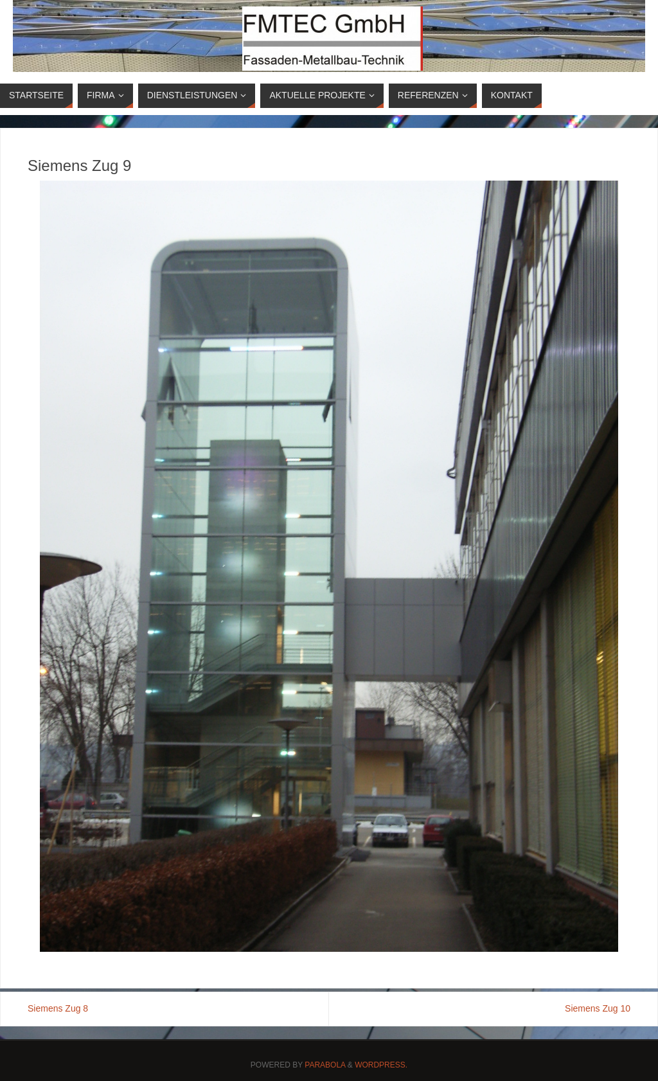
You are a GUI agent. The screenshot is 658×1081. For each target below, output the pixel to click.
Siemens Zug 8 (58, 1008)
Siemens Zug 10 (597, 1008)
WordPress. (381, 1064)
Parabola (325, 1064)
